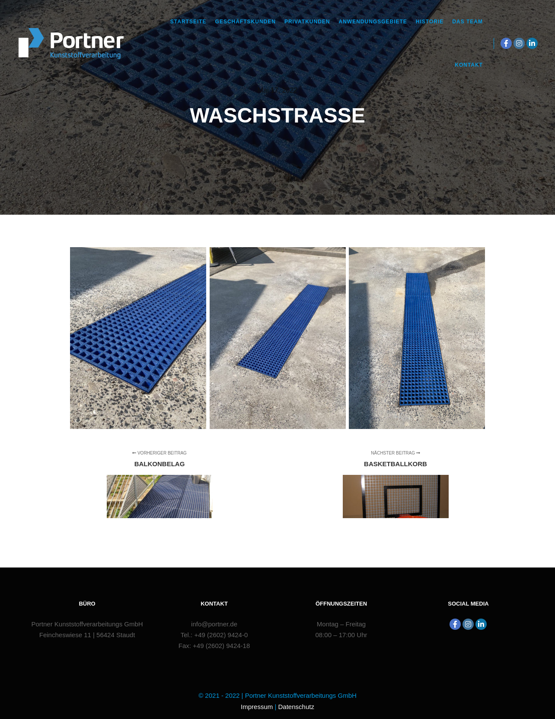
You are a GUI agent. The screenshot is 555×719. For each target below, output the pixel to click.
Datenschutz (296, 706)
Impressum (257, 706)
